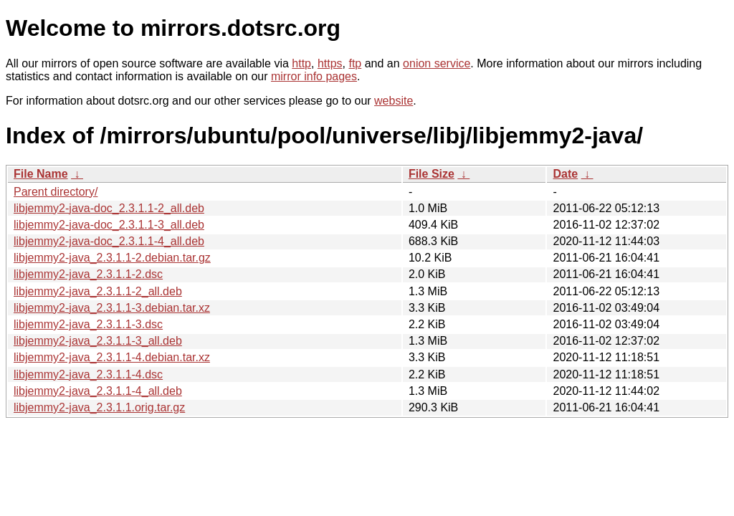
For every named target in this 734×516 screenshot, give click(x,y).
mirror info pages (314, 76)
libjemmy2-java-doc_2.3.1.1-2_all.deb (109, 208)
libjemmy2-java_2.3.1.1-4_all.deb (98, 391)
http (301, 63)
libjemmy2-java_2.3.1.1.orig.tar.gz (99, 407)
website (393, 101)
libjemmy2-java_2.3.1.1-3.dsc (88, 324)
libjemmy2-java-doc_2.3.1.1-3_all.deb (109, 225)
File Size (431, 174)
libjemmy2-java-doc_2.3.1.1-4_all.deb (109, 241)
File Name (41, 174)
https (330, 63)
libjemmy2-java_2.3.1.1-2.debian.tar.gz (112, 258)
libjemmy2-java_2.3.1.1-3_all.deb (98, 341)
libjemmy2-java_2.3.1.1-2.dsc (88, 274)
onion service (436, 63)
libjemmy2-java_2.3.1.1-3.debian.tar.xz (112, 308)
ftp (354, 63)
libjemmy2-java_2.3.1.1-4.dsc (88, 374)
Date (565, 174)
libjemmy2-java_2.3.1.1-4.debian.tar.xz (112, 357)
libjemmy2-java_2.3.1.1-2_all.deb (98, 291)
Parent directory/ (55, 192)
